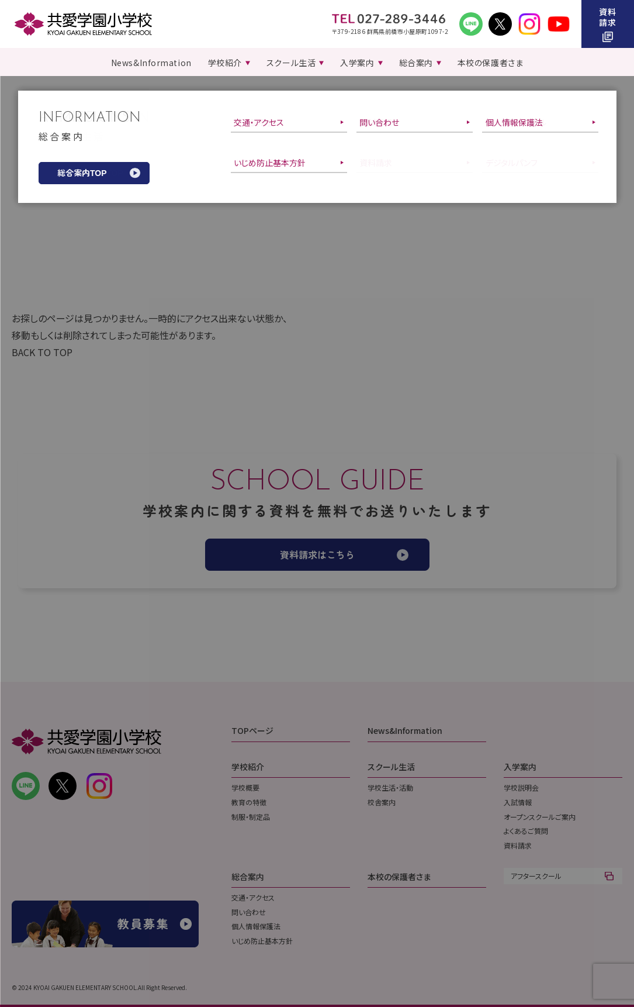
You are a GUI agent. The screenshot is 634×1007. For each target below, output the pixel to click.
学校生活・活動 (390, 787)
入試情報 (518, 802)
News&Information (405, 730)
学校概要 (245, 787)
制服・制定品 (250, 817)
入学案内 (520, 767)
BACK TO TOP (42, 352)
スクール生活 (391, 767)
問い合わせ (248, 912)
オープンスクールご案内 (540, 817)
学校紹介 (247, 767)
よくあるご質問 (526, 831)
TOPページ (252, 730)
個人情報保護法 (255, 926)
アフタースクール (536, 876)
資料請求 (518, 845)
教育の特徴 (248, 802)
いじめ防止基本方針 (262, 941)
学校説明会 (521, 787)
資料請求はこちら (317, 554)
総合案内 (247, 876)
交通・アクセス (253, 897)
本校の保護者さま (399, 876)
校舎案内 (382, 802)
